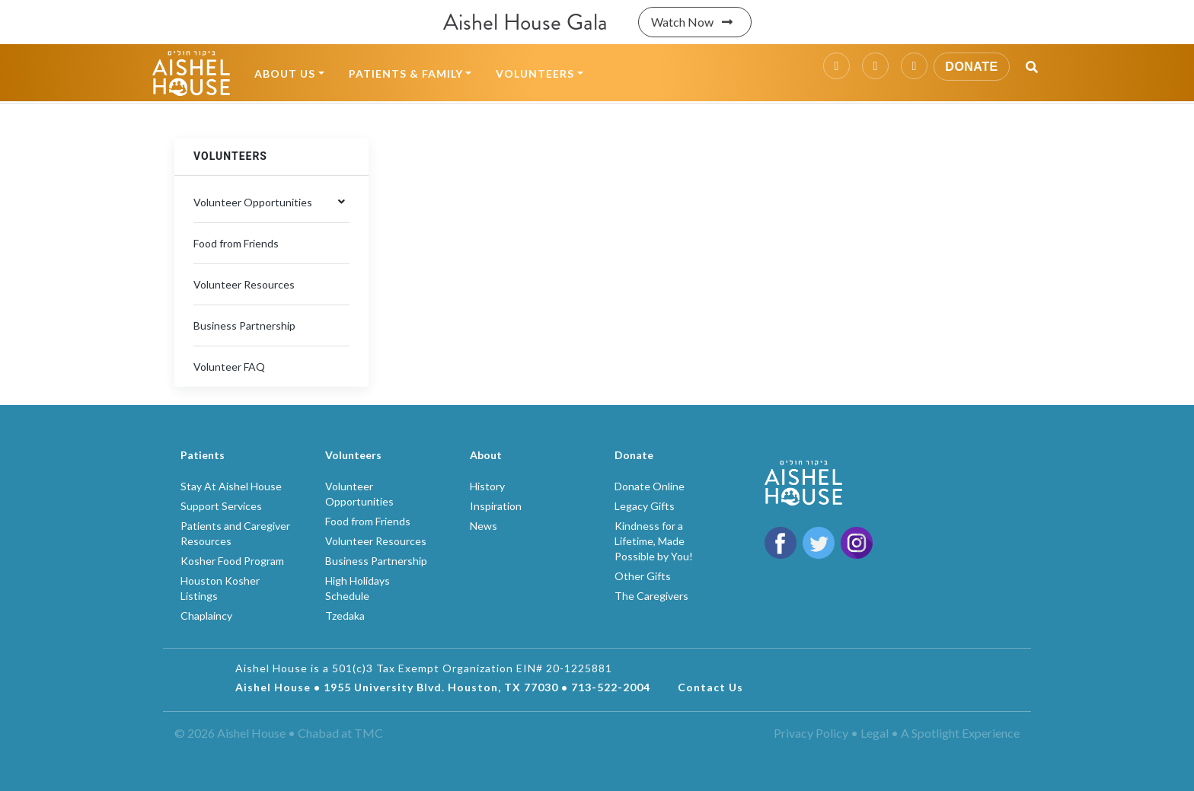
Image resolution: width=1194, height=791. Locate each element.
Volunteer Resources (244, 284)
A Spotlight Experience (960, 733)
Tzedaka (345, 615)
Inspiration (496, 505)
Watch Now (695, 21)
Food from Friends (236, 243)
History (487, 486)
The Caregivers (651, 595)
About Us (284, 73)
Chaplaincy (206, 615)
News (483, 525)
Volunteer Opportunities (252, 202)
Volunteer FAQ (229, 366)
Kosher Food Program (232, 560)
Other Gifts (643, 575)
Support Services (221, 505)
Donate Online (650, 486)
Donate (971, 66)
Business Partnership (244, 325)
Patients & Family (406, 73)
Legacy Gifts (645, 505)
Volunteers (535, 73)
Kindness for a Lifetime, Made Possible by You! (654, 541)
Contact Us (710, 687)
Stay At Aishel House (231, 486)
